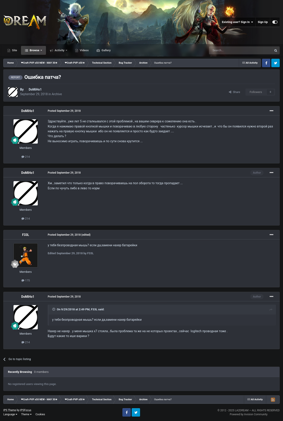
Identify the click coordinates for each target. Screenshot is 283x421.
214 (25, 156)
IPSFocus (25, 410)
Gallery (105, 50)
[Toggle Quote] (54, 309)
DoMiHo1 (35, 89)
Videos (84, 50)
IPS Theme (9, 410)
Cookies (40, 414)
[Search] (230, 50)
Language (10, 414)
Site (14, 50)
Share (234, 92)
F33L (25, 235)
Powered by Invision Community (249, 414)
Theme (26, 414)
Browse (34, 50)
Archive (57, 94)
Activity (59, 50)
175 (25, 280)
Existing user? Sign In (237, 22)
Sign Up (263, 22)
